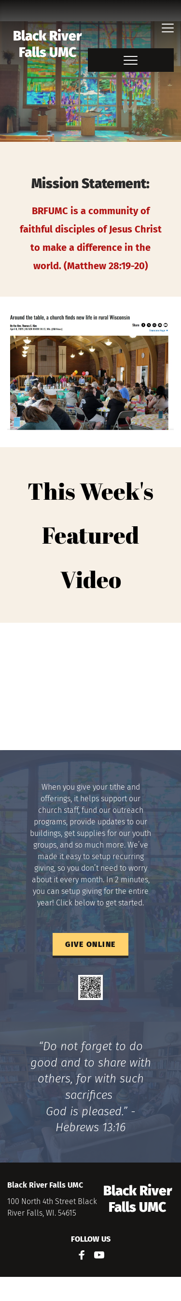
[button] (168, 28)
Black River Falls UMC (48, 44)
